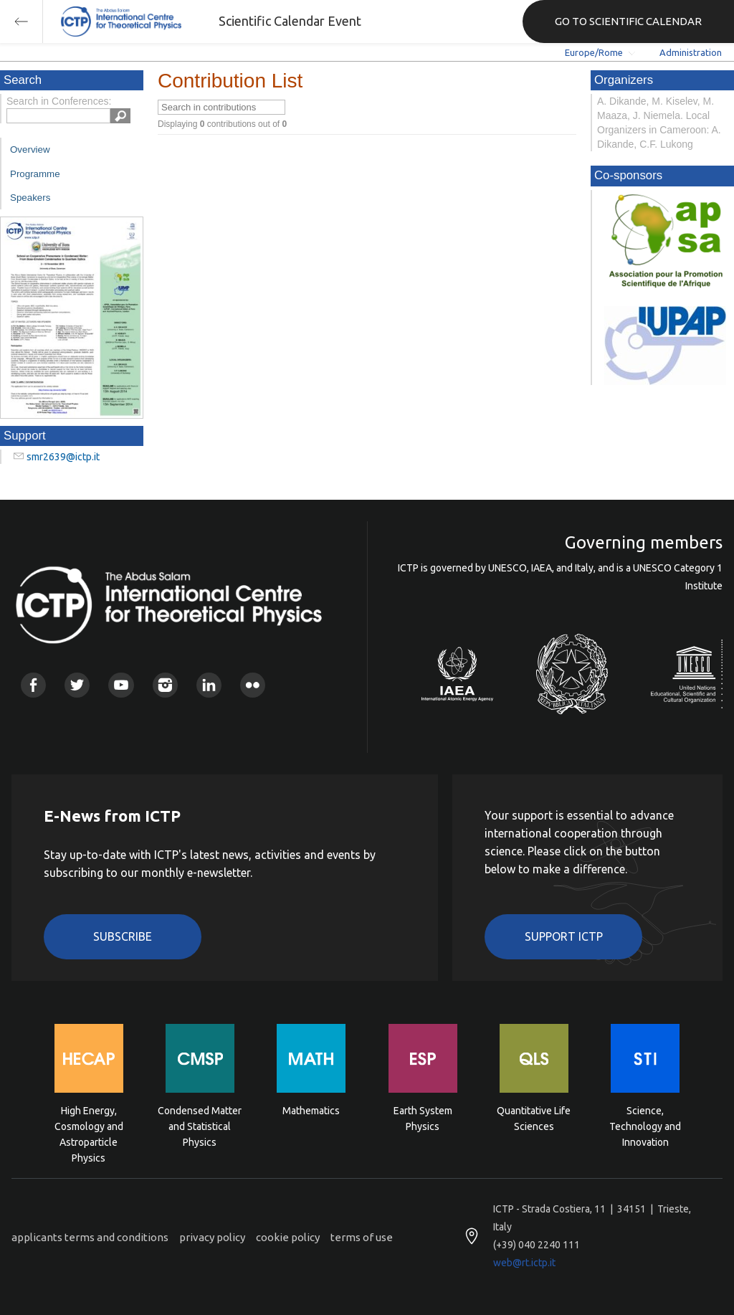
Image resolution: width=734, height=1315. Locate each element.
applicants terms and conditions (89, 1237)
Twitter (77, 685)
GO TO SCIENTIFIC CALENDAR (628, 21)
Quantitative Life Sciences (534, 1118)
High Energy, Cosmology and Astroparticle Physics (88, 1125)
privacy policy (212, 1237)
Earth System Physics (423, 1118)
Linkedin (208, 685)
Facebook (33, 685)
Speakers (30, 197)
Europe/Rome (594, 52)
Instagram (165, 685)
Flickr (252, 685)
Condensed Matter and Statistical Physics (200, 1125)
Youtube (120, 685)
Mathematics (311, 1110)
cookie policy (288, 1237)
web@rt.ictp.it (524, 1262)
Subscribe (122, 936)
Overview (30, 149)
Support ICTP (564, 936)
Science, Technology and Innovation (645, 1125)
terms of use (361, 1237)
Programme (35, 173)
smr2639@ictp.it (63, 456)
